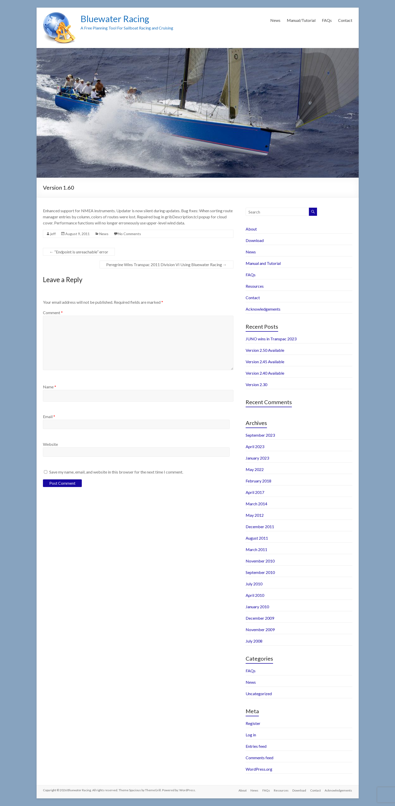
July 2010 (254, 583)
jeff (53, 234)
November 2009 (260, 629)
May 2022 (255, 469)
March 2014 (256, 503)
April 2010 (255, 595)
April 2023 (255, 446)
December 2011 (260, 526)
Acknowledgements (263, 309)
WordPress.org (259, 769)
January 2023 (257, 457)
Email (49, 416)
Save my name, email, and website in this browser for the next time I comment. (116, 471)
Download (255, 240)
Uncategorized (259, 693)
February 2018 (258, 480)
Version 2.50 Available (265, 350)
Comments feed (259, 757)
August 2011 (257, 538)
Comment (53, 312)
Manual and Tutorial (263, 263)
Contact (345, 20)
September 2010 (260, 572)
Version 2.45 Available (265, 361)
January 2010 (257, 606)
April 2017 (255, 492)
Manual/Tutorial (301, 20)
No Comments (129, 234)
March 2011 (256, 549)
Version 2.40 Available (265, 373)
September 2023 (260, 435)
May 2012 (255, 515)
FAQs (327, 20)
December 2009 (260, 618)
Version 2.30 (256, 384)
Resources (255, 286)
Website (50, 444)
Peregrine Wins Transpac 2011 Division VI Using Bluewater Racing (166, 264)
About (251, 228)
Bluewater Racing (116, 18)
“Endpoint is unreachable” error (79, 251)
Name (49, 386)
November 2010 (260, 560)
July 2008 (254, 640)
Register (253, 723)
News (275, 20)
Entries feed (256, 746)
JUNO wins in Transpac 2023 (271, 338)
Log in (251, 734)
